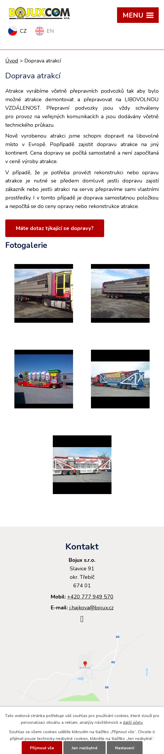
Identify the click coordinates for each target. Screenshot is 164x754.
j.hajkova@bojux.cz (91, 607)
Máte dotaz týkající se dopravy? (55, 228)
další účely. (133, 722)
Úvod (11, 60)
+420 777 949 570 (90, 596)
